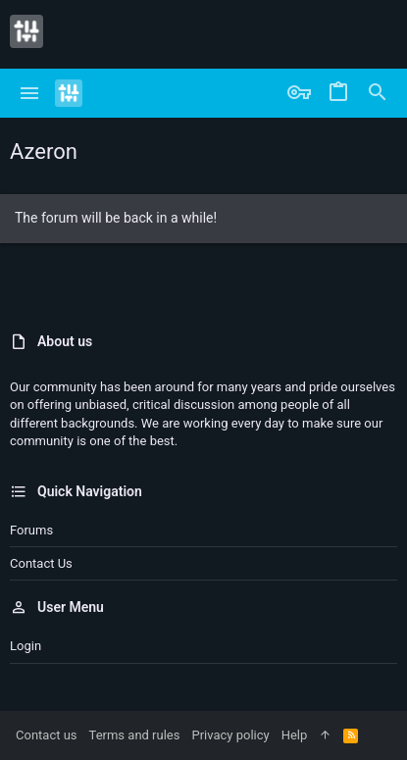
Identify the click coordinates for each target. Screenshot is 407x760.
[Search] (377, 93)
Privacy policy (230, 735)
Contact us (41, 563)
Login (25, 645)
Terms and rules (134, 735)
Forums (31, 530)
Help (294, 735)
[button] (30, 93)
